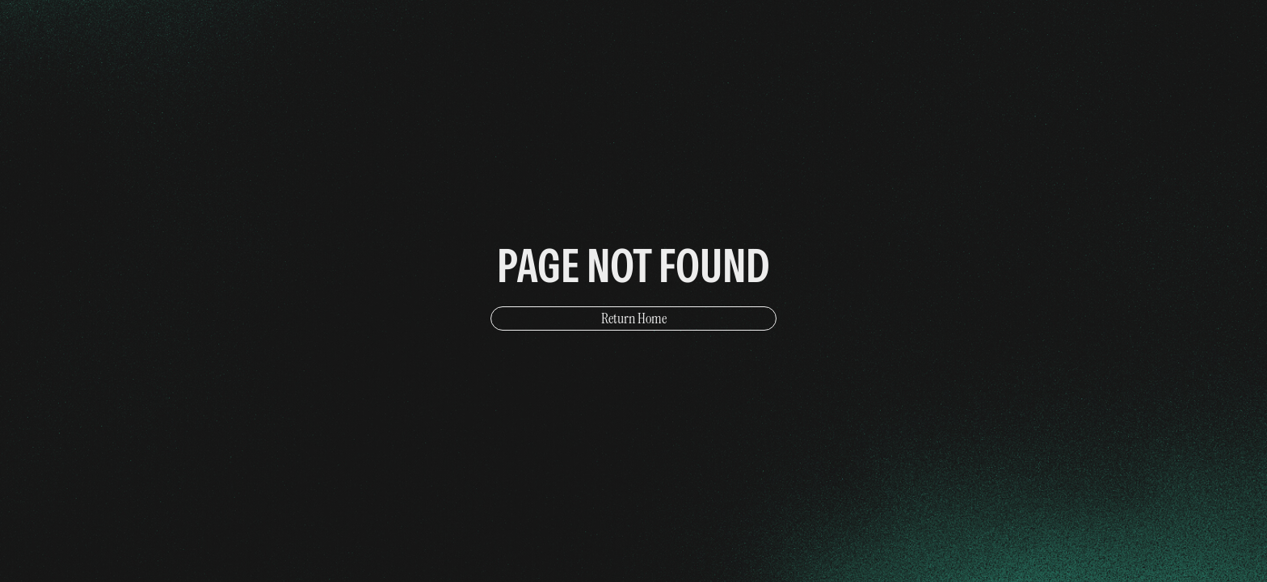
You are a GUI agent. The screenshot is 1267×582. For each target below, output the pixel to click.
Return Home (634, 318)
